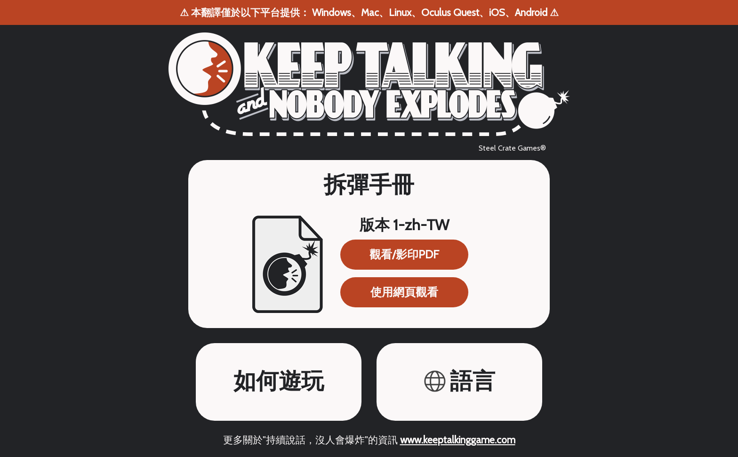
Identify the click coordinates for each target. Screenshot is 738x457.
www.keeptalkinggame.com (457, 439)
